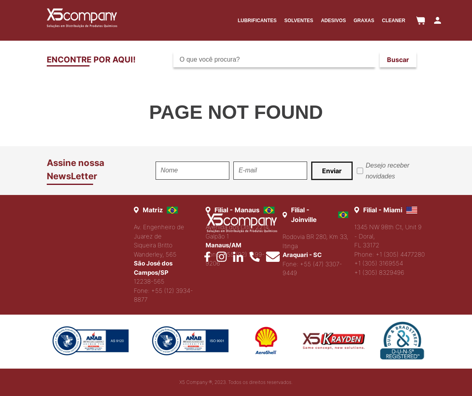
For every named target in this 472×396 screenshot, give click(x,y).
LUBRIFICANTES (257, 20)
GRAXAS (363, 20)
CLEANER (393, 20)
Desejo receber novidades (388, 171)
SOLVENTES (298, 20)
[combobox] (298, 59)
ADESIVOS (333, 20)
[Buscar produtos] (398, 59)
